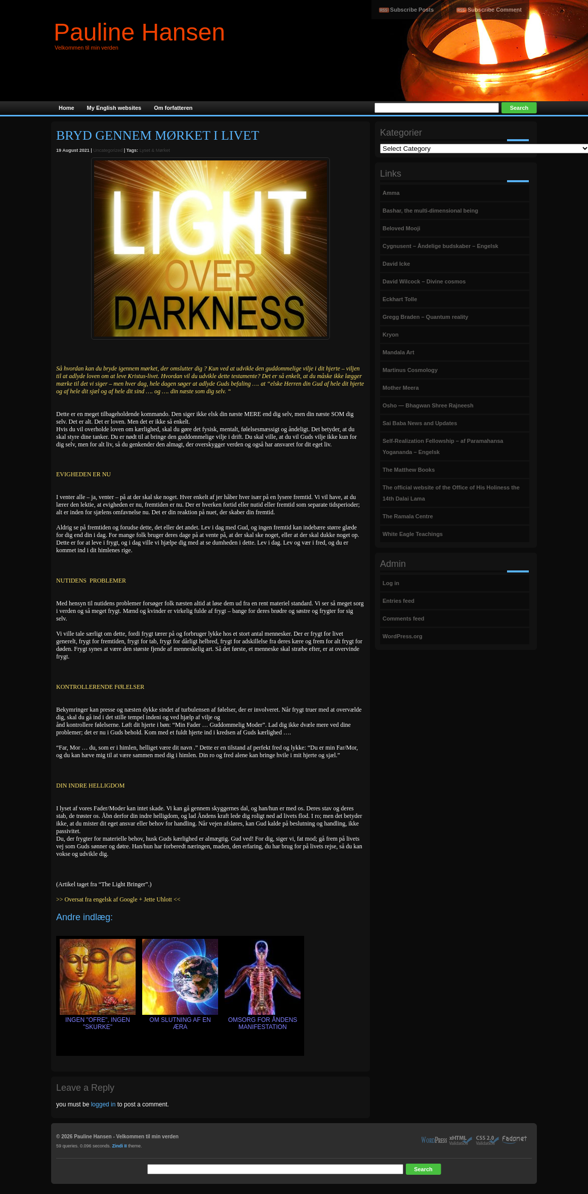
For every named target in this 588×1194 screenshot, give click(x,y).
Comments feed (404, 618)
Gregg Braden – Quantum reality (425, 317)
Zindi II (119, 1145)
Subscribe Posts (412, 10)
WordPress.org (403, 636)
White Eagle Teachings (413, 534)
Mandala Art (398, 352)
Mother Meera (401, 388)
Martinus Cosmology (410, 370)
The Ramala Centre (408, 516)
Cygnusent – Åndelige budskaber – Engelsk (440, 246)
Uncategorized (107, 150)
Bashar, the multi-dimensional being (430, 211)
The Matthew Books (409, 470)
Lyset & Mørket (155, 150)
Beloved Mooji (402, 228)
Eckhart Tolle (400, 299)
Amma (391, 193)
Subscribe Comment (495, 10)
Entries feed (398, 601)
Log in (391, 583)
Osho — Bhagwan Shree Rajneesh (428, 405)
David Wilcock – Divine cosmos (424, 281)
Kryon (391, 335)
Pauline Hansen (139, 32)
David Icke (396, 264)
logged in (103, 1104)
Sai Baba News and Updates (420, 423)
